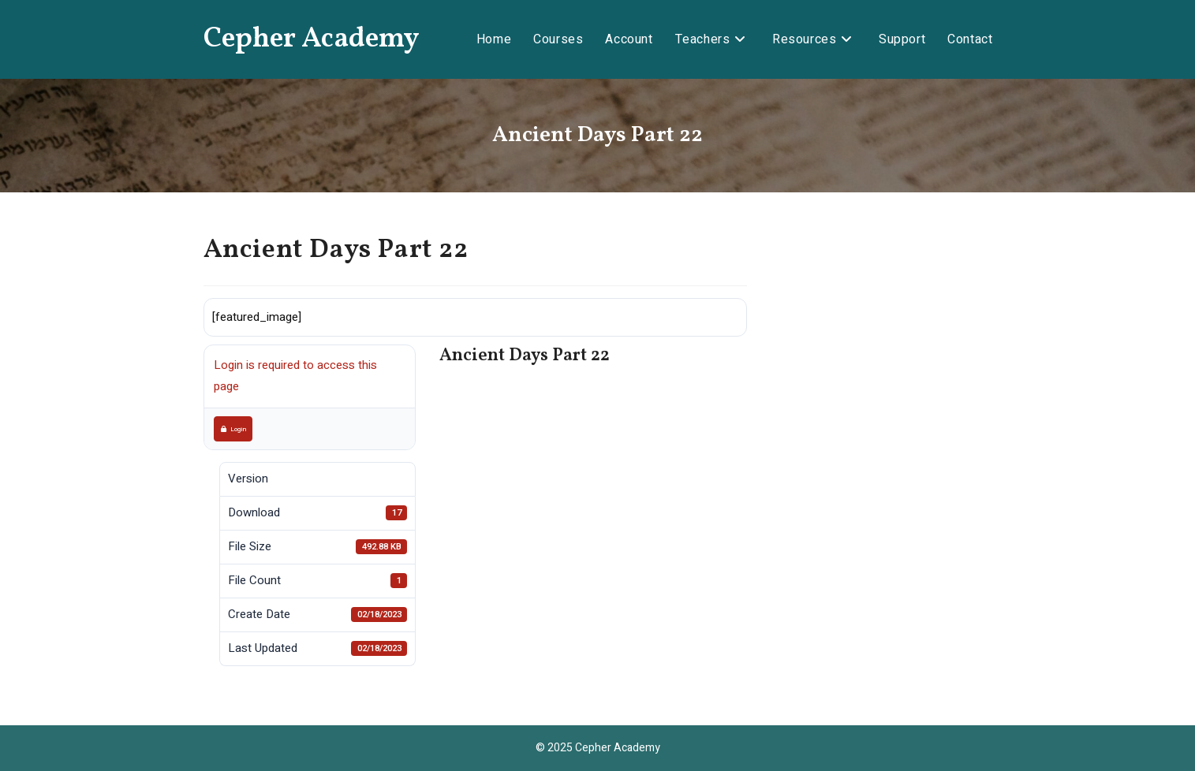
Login (233, 429)
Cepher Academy (312, 39)
